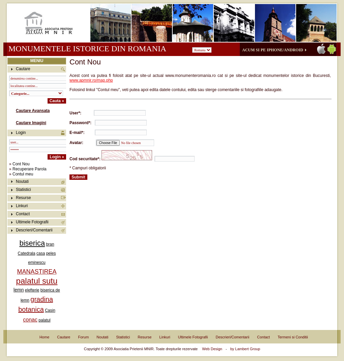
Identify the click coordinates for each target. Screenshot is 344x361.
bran (50, 244)
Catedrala (26, 253)
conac (30, 320)
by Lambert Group (245, 349)
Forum (83, 337)
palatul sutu (37, 280)
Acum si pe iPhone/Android (272, 50)
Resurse (23, 197)
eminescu (36, 262)
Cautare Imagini (31, 122)
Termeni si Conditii (293, 337)
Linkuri (22, 205)
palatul (44, 320)
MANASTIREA (36, 271)
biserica (32, 243)
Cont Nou (21, 164)
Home (44, 337)
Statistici (23, 189)
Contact (23, 214)
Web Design (212, 349)
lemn (18, 290)
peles (51, 253)
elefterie (32, 290)
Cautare (63, 337)
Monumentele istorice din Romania (87, 48)
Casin (50, 310)
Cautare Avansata (33, 110)
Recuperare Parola (29, 169)
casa (40, 253)
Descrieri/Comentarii (34, 230)
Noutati (22, 181)
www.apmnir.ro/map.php (91, 80)
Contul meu (22, 174)
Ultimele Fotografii (32, 222)
